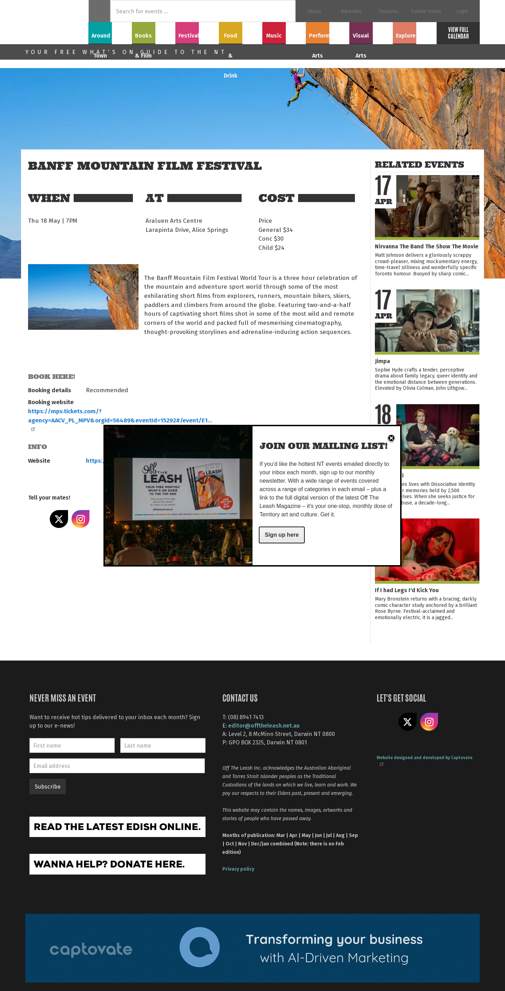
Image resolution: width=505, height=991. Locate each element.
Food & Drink (241, 32)
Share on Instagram (81, 519)
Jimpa (382, 360)
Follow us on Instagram (429, 722)
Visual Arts (371, 32)
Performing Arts (328, 32)
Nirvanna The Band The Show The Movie (426, 246)
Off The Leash (56, 22)
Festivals (197, 32)
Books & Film (153, 32)
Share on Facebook (37, 519)
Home (99, 11)
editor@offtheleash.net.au (263, 725)
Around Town (110, 32)
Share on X (59, 519)
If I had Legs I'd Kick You (407, 589)
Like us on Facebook (386, 722)
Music (284, 32)
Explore (414, 32)
